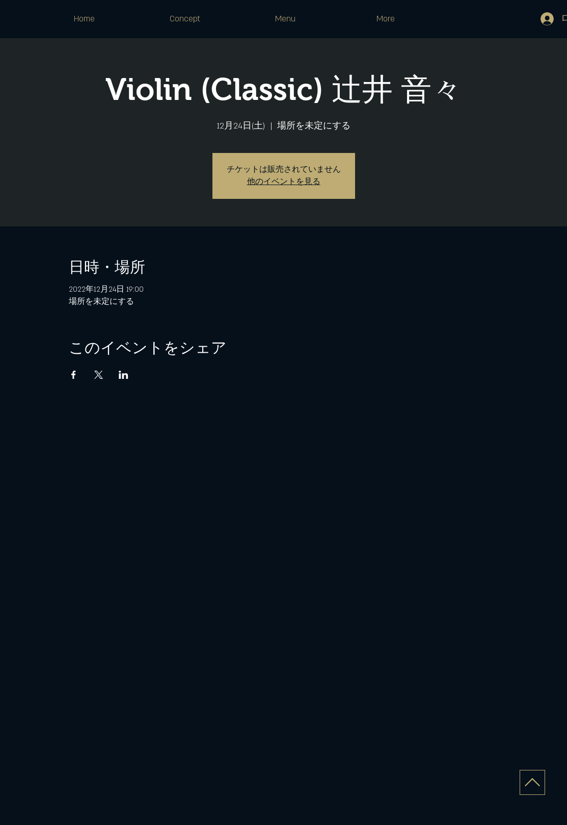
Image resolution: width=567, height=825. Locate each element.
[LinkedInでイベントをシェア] (123, 375)
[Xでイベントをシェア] (98, 375)
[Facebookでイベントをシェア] (73, 375)
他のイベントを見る (283, 182)
